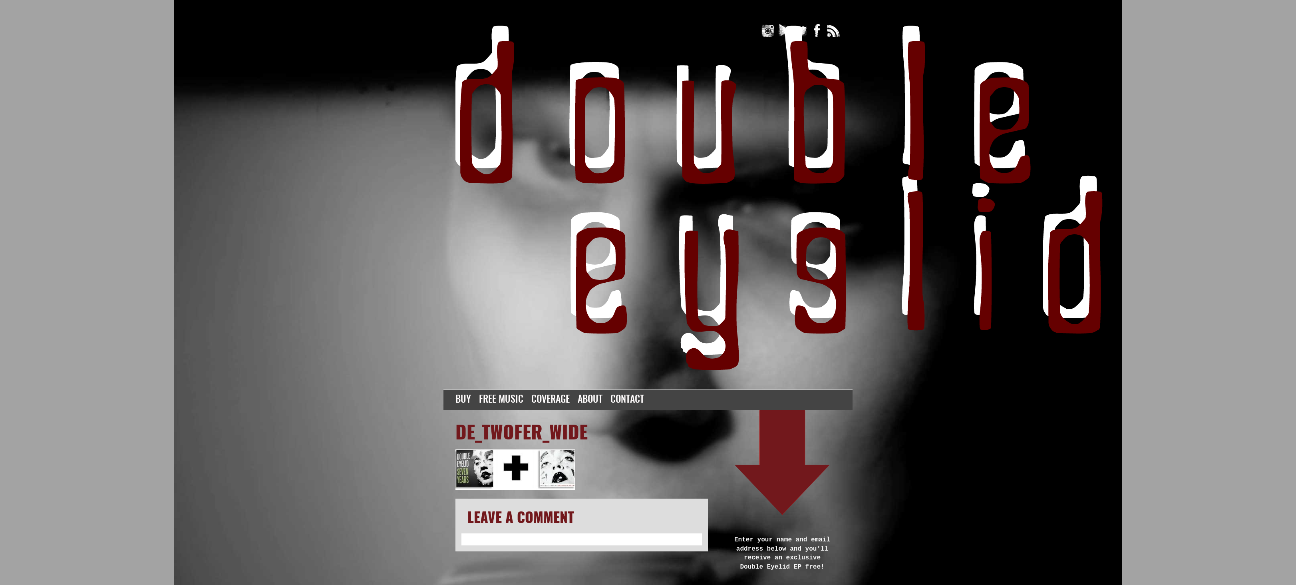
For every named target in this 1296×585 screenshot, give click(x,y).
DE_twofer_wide (521, 434)
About (590, 400)
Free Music (501, 400)
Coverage (550, 400)
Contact (627, 400)
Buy (463, 400)
